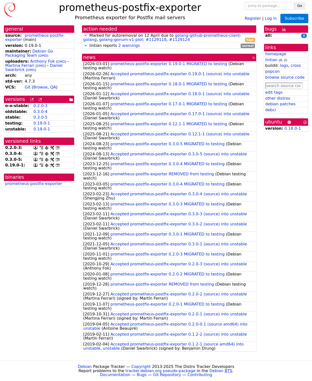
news (89, 57)
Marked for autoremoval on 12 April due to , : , (169, 38)
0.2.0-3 (41, 105)
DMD (43, 55)
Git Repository (167, 374)
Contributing (199, 374)
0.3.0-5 (41, 117)
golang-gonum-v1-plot (121, 39)
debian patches (280, 104)
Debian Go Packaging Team (29, 53)
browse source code (285, 77)
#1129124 (179, 39)
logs (284, 65)
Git (27, 87)
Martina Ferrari (19, 65)
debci (270, 110)
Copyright (141, 366)
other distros (277, 98)
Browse (40, 87)
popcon (272, 71)
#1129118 (156, 39)
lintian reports (169, 46)
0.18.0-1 (293, 128)
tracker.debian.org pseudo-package (160, 370)
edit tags (274, 92)
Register (253, 18)
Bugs (142, 374)
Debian (85, 366)
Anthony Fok (42, 61)
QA (53, 87)
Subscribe (294, 18)
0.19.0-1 (42, 123)
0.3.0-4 (41, 111)
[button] (85, 35)
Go (299, 6)
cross (296, 65)
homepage (275, 54)
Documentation (115, 374)
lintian (271, 59)
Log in (271, 18)
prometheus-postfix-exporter (35, 37)
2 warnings (129, 45)
